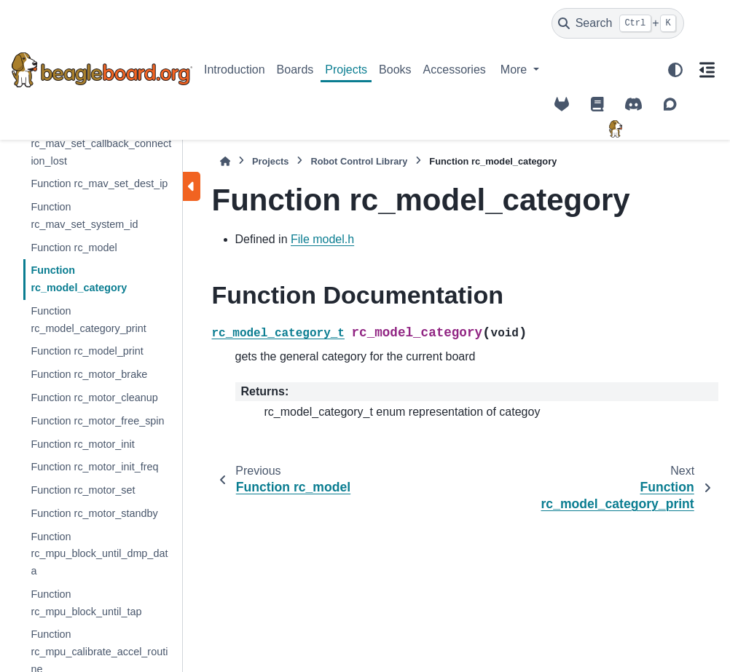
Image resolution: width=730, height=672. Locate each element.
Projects (346, 69)
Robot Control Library (358, 161)
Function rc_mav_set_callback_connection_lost (101, 143)
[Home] (225, 161)
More (515, 69)
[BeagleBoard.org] (615, 128)
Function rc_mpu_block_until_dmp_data (99, 554)
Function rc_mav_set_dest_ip (99, 183)
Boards (295, 69)
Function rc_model (74, 247)
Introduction (234, 69)
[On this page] (707, 70)
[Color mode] (675, 70)
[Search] (618, 23)
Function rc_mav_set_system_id (84, 215)
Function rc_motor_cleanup (94, 397)
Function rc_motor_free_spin (97, 421)
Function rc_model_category (79, 278)
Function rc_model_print (87, 351)
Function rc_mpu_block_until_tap (86, 602)
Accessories (454, 69)
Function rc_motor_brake (89, 374)
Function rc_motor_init (82, 444)
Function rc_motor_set (83, 490)
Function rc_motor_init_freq (94, 467)
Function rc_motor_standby (94, 513)
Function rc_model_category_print (88, 319)
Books (395, 69)
